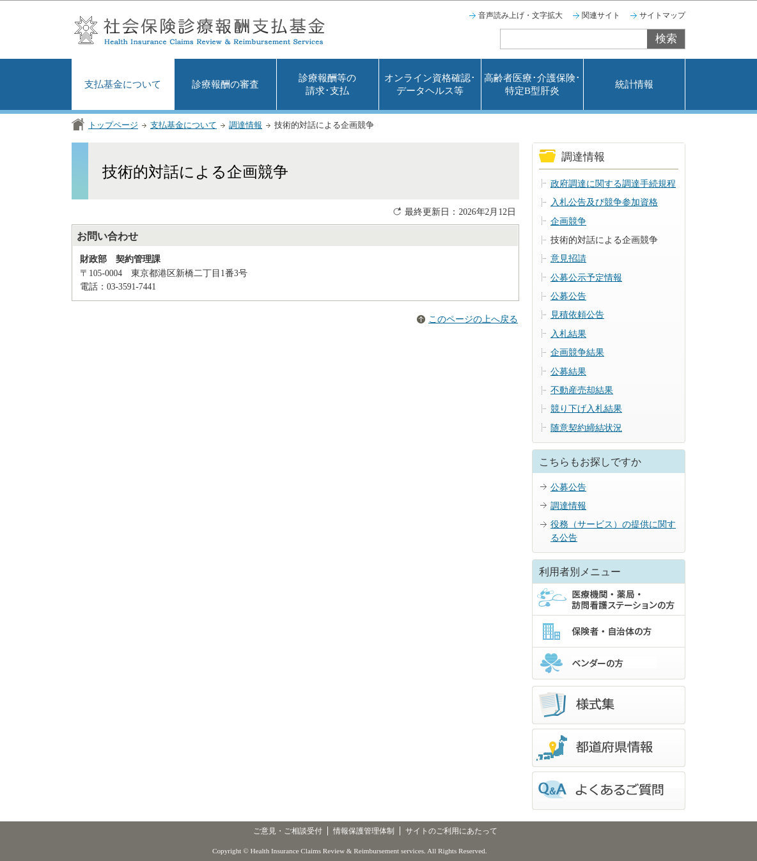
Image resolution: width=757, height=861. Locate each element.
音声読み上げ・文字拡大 (520, 15)
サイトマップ (662, 15)
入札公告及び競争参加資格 (604, 202)
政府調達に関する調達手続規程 (613, 184)
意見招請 (568, 258)
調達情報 (245, 125)
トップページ (113, 125)
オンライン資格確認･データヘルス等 (430, 84)
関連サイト (601, 15)
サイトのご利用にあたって (451, 830)
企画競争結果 (577, 352)
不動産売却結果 (581, 390)
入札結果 (568, 334)
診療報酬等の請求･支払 (327, 84)
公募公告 (568, 296)
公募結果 (568, 371)
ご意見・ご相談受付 (287, 830)
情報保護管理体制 (363, 830)
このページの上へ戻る (473, 319)
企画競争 (568, 221)
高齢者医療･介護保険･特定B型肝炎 (532, 84)
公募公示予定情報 (586, 278)
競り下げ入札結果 (586, 409)
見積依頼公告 (577, 315)
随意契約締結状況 (586, 428)
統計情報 (634, 84)
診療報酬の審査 (225, 84)
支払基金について (122, 84)
